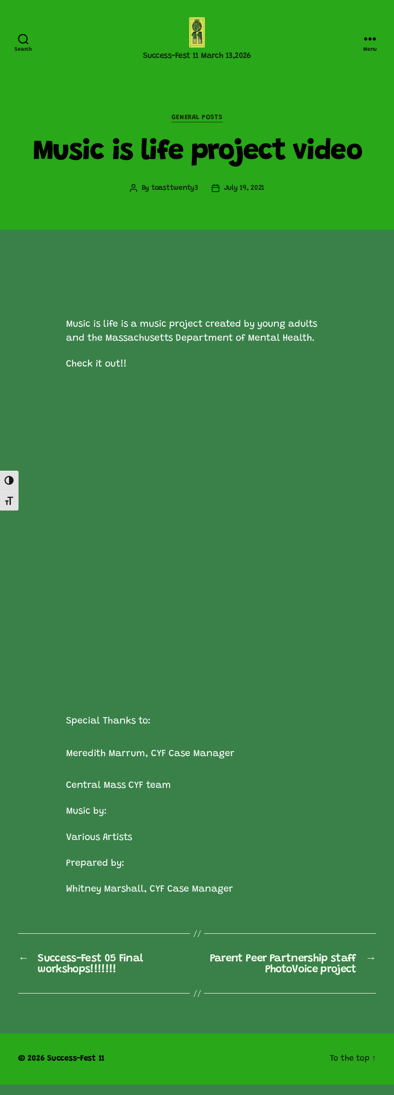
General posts (197, 128)
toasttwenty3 (175, 199)
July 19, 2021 (244, 199)
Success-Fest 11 (75, 1069)
